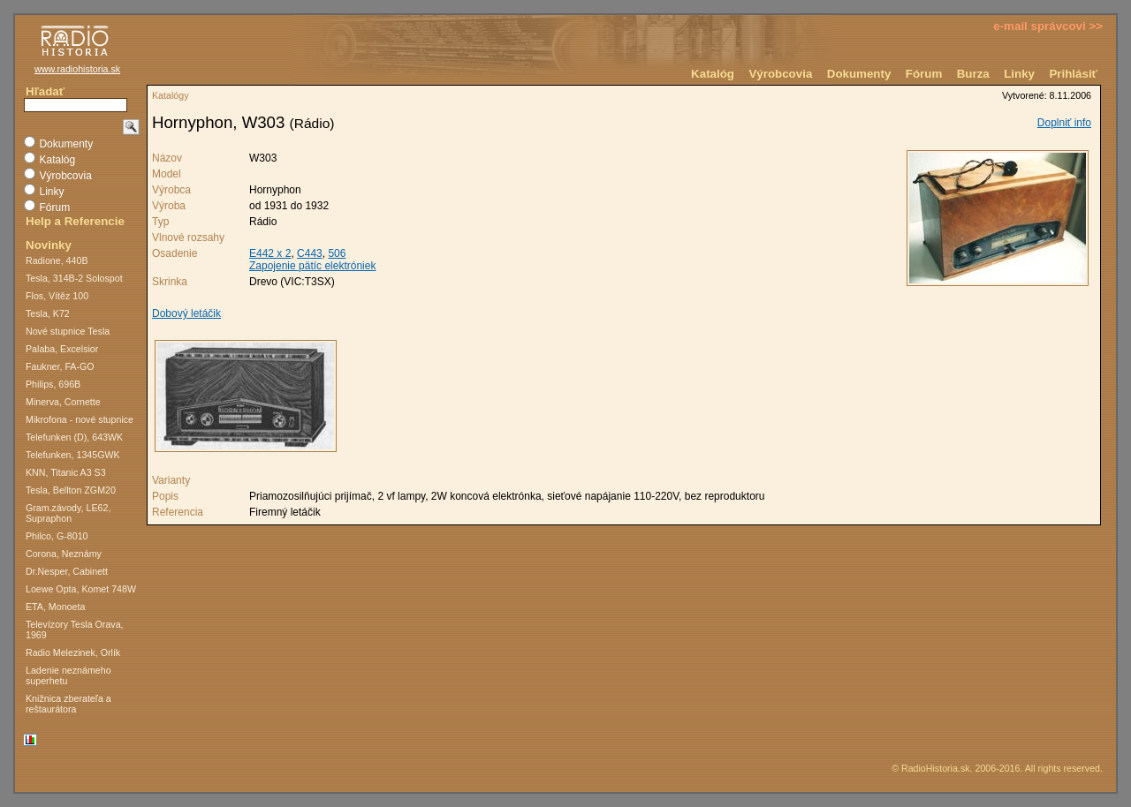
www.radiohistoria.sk (77, 69)
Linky (1019, 73)
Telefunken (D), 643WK (74, 437)
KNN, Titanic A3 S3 (66, 472)
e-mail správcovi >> (1048, 26)
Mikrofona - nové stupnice (79, 419)
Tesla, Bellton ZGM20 (71, 490)
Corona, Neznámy (64, 553)
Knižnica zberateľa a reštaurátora (68, 703)
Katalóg (712, 73)
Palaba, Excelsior (62, 348)
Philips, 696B (53, 384)
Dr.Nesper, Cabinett (67, 571)
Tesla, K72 (48, 313)
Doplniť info (1064, 123)
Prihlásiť (1073, 73)
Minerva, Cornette (63, 401)
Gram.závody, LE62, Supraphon (68, 513)
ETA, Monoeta (55, 606)
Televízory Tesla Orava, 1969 (75, 629)
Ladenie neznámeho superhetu (68, 675)
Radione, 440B (57, 260)
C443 (310, 253)
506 (336, 253)
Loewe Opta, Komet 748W (81, 589)
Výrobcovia (780, 73)
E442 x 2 (270, 253)
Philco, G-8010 (57, 536)
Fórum (924, 73)
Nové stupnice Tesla (68, 331)
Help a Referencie (75, 221)
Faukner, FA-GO (60, 366)
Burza (973, 73)
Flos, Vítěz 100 (57, 295)
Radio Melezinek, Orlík (73, 652)
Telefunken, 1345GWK (73, 454)
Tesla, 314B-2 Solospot (74, 278)
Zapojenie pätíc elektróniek (312, 266)
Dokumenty (859, 73)
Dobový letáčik (186, 313)
